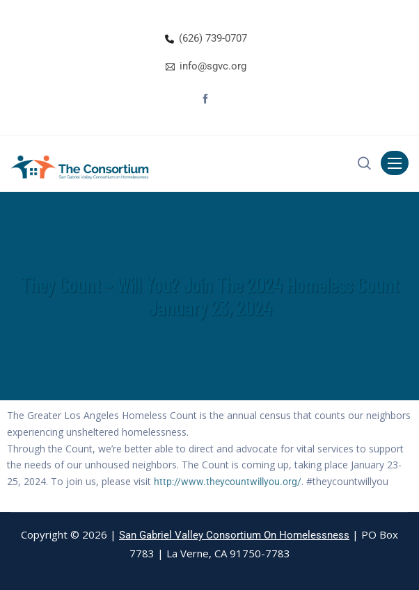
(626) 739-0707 (213, 38)
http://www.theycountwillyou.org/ (227, 481)
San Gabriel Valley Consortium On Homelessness (234, 535)
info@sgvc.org (213, 66)
